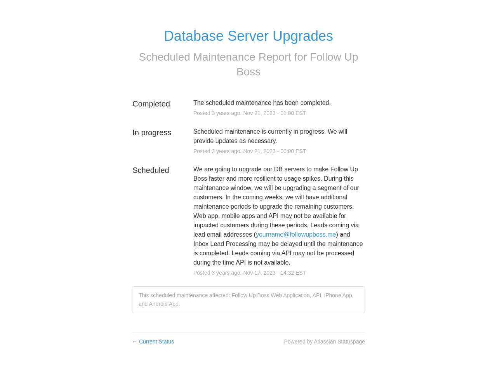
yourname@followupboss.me (296, 234)
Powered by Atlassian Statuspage (324, 341)
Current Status (153, 341)
